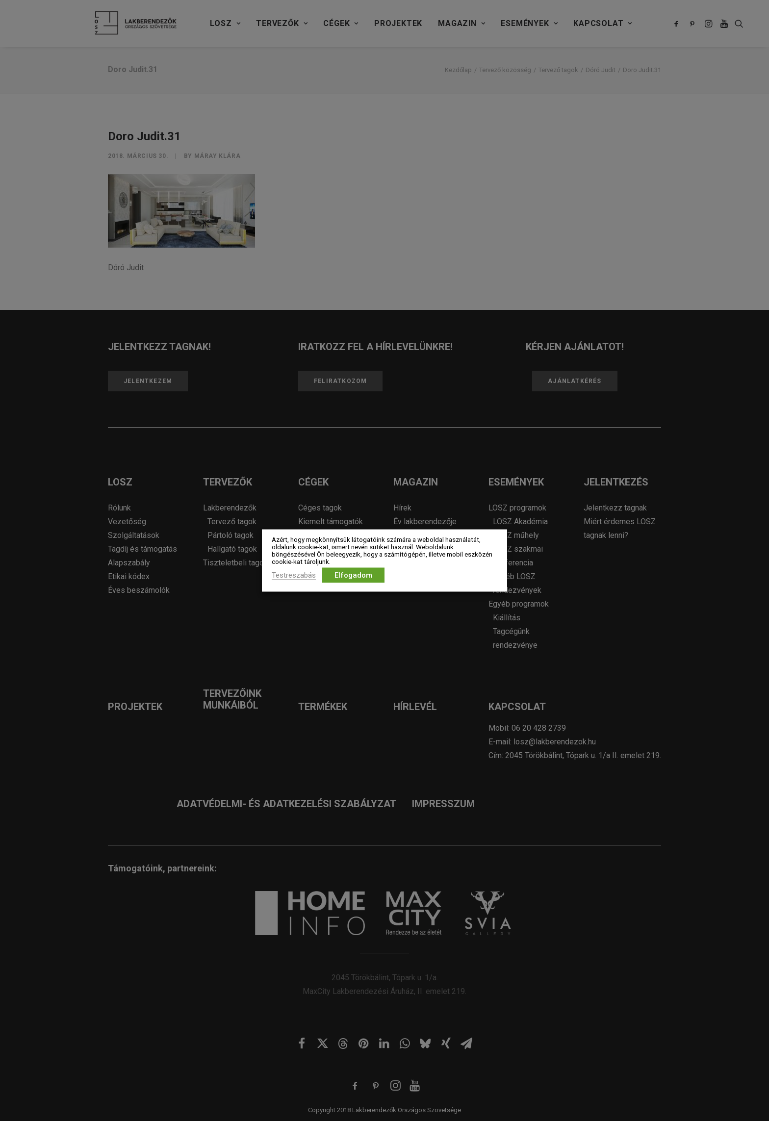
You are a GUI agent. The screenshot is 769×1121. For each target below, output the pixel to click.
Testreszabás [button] (294, 575)
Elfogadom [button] (353, 575)
